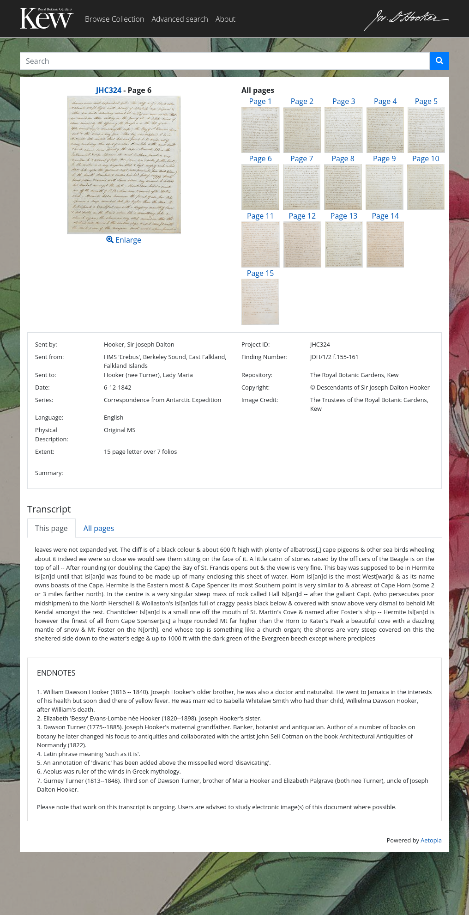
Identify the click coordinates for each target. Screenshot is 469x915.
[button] (439, 61)
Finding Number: (264, 357)
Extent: (44, 451)
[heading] (123, 90)
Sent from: (49, 357)
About (225, 19)
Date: (42, 387)
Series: (44, 400)
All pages (99, 528)
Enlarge (124, 170)
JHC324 (108, 90)
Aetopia (431, 840)
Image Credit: (259, 400)
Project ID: (255, 344)
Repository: (256, 375)
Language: (49, 417)
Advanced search (179, 19)
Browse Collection (114, 19)
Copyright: (255, 387)
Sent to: (45, 375)
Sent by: (46, 344)
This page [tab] (51, 528)
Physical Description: (51, 434)
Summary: (49, 473)
